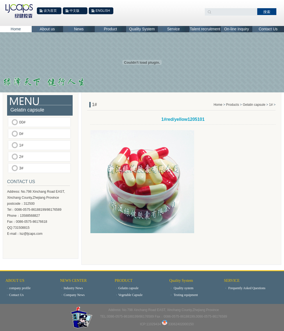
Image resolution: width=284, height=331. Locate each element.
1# (21, 145)
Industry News (71, 288)
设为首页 (50, 11)
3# (21, 168)
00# (22, 122)
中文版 (74, 11)
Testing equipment (183, 295)
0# (21, 133)
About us (47, 29)
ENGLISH (103, 11)
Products (233, 105)
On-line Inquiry (236, 29)
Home (16, 29)
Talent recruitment (205, 29)
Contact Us (268, 29)
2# (21, 156)
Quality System (142, 29)
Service (173, 29)
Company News (72, 295)
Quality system (181, 288)
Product (110, 29)
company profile (18, 288)
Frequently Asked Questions (244, 288)
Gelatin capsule (254, 105)
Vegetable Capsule (129, 295)
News (79, 29)
